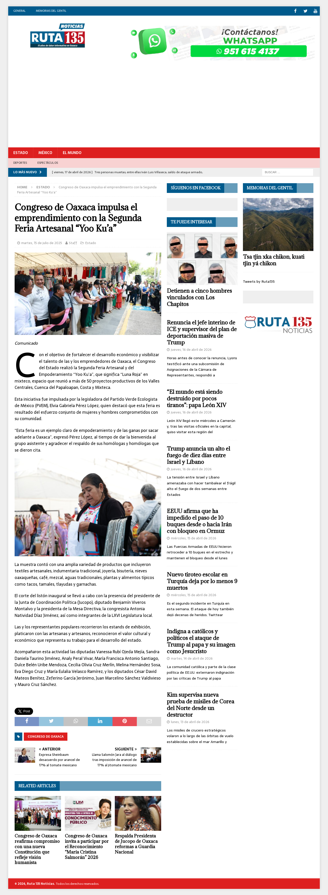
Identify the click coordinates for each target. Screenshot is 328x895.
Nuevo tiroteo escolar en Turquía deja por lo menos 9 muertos (202, 581)
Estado (20, 152)
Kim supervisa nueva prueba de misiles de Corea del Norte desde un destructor (200, 704)
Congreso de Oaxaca (46, 736)
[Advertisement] (164, 109)
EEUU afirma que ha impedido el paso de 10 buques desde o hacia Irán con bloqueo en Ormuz (199, 520)
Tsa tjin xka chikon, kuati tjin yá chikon (273, 260)
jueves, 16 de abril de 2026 (191, 349)
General (19, 10)
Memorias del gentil (51, 10)
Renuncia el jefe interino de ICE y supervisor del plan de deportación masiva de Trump (202, 332)
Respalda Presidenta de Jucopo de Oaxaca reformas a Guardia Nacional (136, 843)
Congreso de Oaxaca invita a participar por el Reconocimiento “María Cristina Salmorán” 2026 (87, 846)
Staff (73, 242)
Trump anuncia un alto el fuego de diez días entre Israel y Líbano (198, 455)
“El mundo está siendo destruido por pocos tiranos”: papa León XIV (196, 398)
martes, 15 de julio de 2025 (41, 242)
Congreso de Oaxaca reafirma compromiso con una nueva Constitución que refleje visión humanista (37, 849)
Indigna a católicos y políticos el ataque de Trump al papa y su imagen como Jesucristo (201, 641)
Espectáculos (47, 162)
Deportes (20, 162)
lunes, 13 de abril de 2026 (190, 721)
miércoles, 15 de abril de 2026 (193, 538)
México (45, 152)
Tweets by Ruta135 (259, 281)
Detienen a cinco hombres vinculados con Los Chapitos (199, 297)
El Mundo (72, 152)
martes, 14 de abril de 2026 (192, 658)
